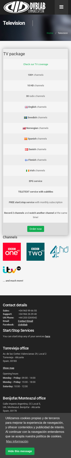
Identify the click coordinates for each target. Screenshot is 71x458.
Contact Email (25, 321)
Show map (8, 368)
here (47, 336)
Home (50, 33)
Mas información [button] (17, 441)
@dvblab (22, 324)
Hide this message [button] (20, 451)
